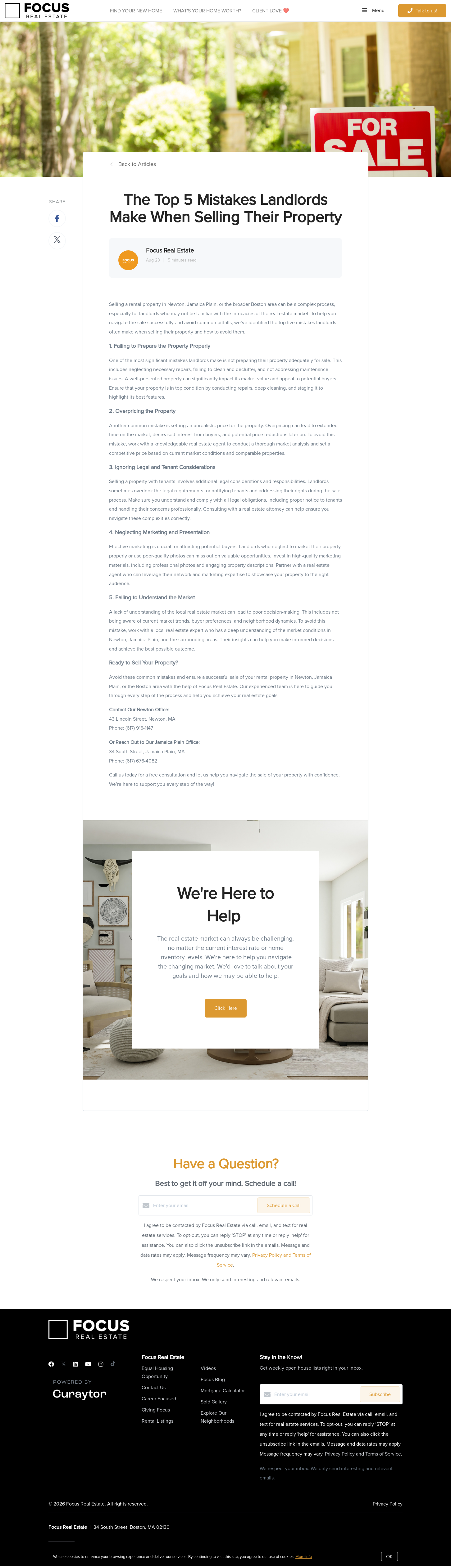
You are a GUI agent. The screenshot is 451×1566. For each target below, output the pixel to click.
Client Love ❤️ (270, 10)
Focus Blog (213, 1379)
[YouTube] (88, 1364)
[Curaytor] (79, 1400)
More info (303, 1556)
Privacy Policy (388, 1503)
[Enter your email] (203, 1205)
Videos (208, 1368)
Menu (373, 10)
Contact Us (154, 1387)
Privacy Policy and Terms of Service (363, 1453)
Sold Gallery (214, 1401)
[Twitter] (63, 1364)
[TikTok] (113, 1364)
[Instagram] (100, 1364)
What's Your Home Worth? (207, 10)
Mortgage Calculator (223, 1390)
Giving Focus (156, 1409)
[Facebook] (51, 1364)
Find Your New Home (136, 10)
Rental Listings (157, 1421)
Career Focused (159, 1398)
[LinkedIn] (75, 1364)
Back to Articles (137, 164)
